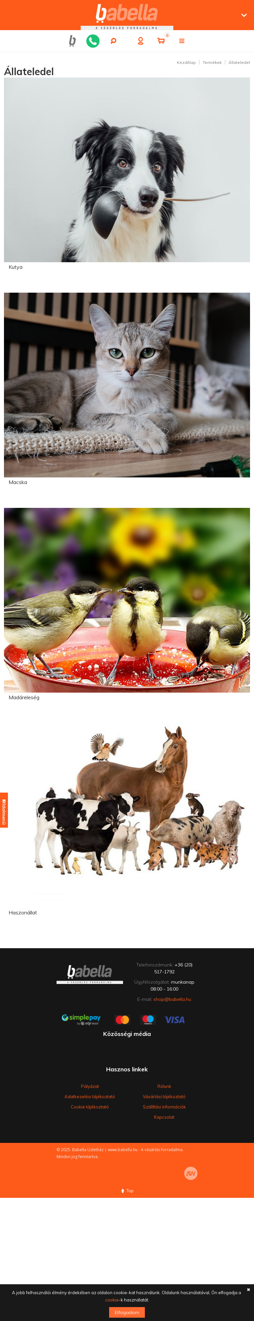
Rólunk (164, 1086)
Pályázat (90, 1086)
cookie (112, 1299)
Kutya (15, 267)
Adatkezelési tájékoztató (89, 1096)
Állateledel (239, 62)
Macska (18, 482)
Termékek (212, 62)
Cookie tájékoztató (90, 1106)
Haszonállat (23, 912)
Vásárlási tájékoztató (164, 1096)
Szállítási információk (164, 1106)
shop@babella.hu (172, 999)
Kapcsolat (164, 1117)
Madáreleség (24, 697)
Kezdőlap (186, 62)
